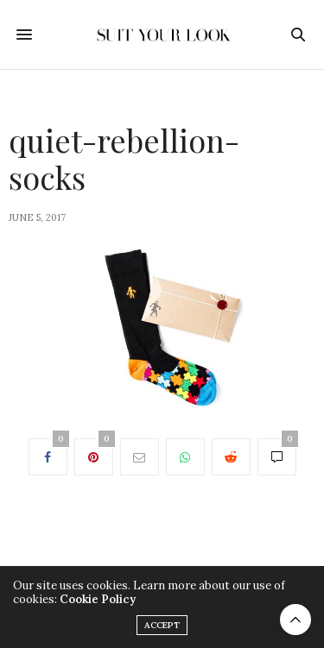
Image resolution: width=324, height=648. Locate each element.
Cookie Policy (98, 599)
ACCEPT (162, 625)
